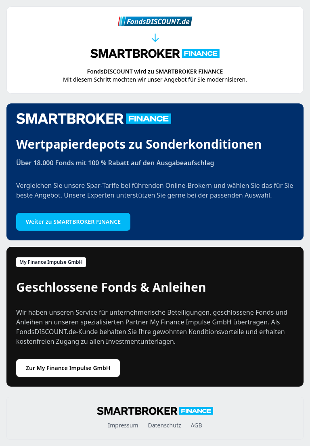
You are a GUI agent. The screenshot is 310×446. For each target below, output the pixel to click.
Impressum (123, 425)
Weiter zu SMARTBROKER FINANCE (73, 221)
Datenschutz (164, 425)
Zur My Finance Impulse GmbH (68, 368)
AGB (196, 425)
